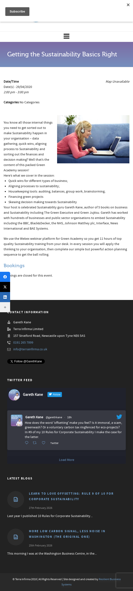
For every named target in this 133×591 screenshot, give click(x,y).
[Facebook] (5, 277)
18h (69, 417)
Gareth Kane (34, 417)
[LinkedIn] (5, 297)
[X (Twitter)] (5, 287)
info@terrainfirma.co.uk (30, 349)
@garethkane (54, 417)
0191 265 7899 (23, 342)
